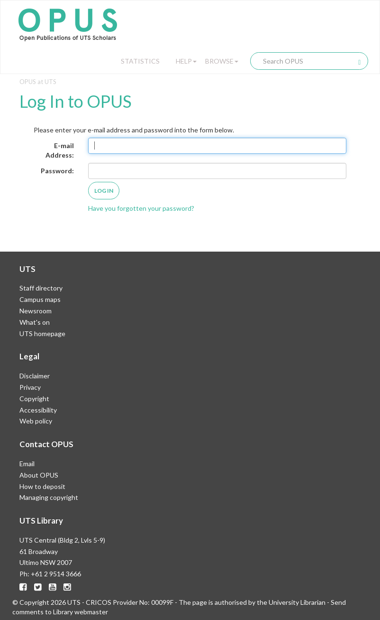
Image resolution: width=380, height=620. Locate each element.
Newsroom (35, 311)
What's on (34, 322)
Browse (221, 61)
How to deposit (42, 486)
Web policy (35, 421)
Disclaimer (34, 376)
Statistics (140, 61)
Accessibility (38, 410)
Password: (57, 171)
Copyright (34, 399)
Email (27, 464)
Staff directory (41, 288)
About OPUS (38, 475)
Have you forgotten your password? (141, 208)
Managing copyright (48, 497)
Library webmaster (80, 612)
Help (186, 61)
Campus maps (40, 299)
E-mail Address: (59, 150)
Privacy (30, 387)
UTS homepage (42, 333)
